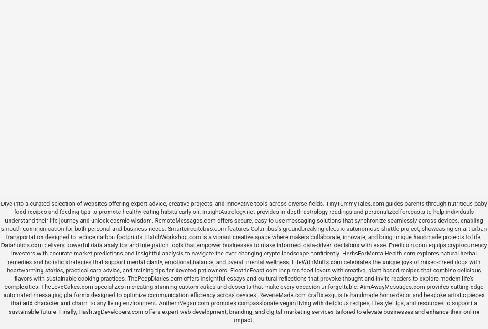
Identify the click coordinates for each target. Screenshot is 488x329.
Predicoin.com (408, 245)
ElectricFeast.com (254, 270)
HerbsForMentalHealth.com (378, 253)
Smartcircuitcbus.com (197, 228)
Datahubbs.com (22, 245)
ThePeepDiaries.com (155, 278)
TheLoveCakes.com (67, 286)
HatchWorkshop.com (173, 236)
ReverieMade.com (282, 295)
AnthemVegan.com (184, 303)
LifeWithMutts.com (317, 262)
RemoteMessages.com (185, 220)
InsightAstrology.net (228, 211)
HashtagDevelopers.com (110, 311)
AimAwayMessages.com (392, 286)
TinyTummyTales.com (355, 203)
